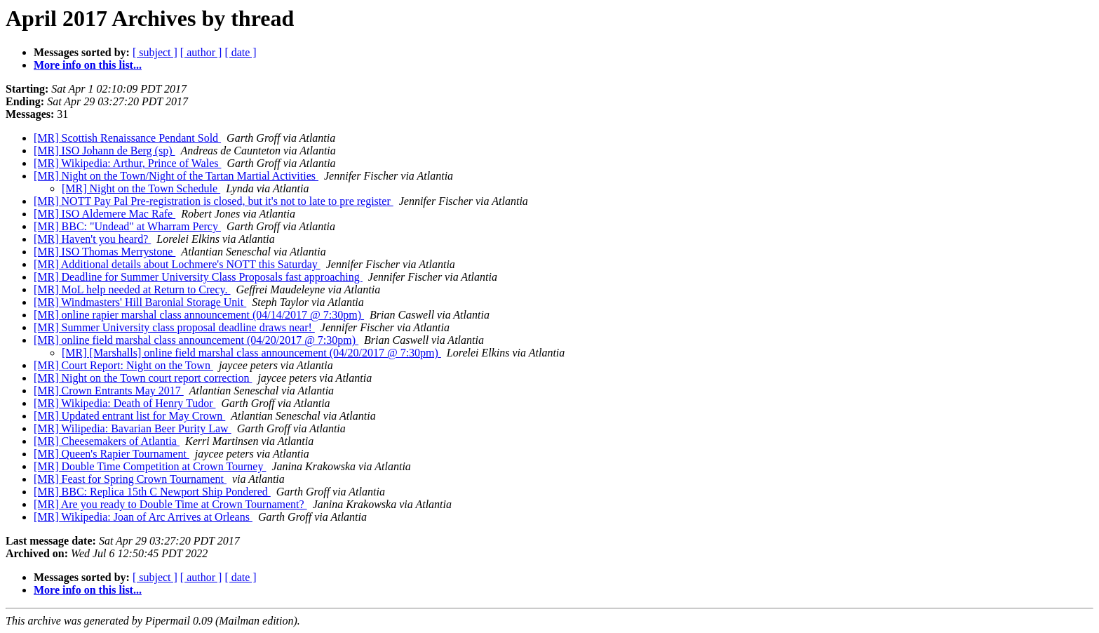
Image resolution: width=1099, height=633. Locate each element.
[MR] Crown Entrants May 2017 (109, 391)
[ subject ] (155, 52)
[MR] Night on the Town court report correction (143, 378)
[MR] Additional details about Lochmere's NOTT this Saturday (177, 264)
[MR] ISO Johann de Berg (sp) (104, 150)
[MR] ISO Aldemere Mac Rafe (104, 214)
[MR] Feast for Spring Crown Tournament (130, 479)
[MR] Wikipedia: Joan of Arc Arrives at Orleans (143, 517)
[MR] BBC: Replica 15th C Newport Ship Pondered (152, 492)
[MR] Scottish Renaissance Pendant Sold (127, 138)
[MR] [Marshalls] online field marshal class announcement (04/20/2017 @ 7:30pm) (251, 353)
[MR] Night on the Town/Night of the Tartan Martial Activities (176, 176)
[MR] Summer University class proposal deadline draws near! (174, 327)
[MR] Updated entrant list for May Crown (129, 416)
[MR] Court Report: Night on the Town (123, 365)
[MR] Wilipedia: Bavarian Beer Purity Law (132, 428)
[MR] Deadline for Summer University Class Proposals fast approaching (198, 277)
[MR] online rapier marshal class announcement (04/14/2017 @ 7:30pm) (199, 315)
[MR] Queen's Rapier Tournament (111, 454)
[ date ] (240, 52)
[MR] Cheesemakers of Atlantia (107, 441)
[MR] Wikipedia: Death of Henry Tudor (124, 403)
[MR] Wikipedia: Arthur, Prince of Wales (127, 163)
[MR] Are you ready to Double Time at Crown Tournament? (170, 504)
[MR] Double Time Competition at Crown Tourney (150, 466)
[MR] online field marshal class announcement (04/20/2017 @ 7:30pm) (196, 340)
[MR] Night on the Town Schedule (141, 188)
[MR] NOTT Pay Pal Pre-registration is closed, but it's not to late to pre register (213, 201)
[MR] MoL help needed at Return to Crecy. (132, 289)
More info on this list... (88, 65)
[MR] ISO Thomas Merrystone (104, 252)
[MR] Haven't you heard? (92, 239)
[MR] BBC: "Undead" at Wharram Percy (127, 226)
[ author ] (201, 52)
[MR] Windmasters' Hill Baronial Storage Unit (140, 302)
